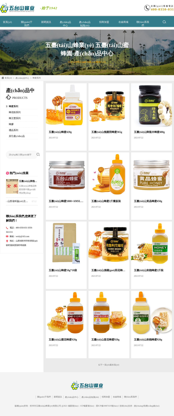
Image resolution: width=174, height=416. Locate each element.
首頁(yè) (7, 22)
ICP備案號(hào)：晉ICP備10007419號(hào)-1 (99, 406)
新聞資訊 (46, 22)
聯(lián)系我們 (142, 23)
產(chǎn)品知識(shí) (84, 23)
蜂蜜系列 (37, 78)
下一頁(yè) (105, 365)
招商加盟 (104, 22)
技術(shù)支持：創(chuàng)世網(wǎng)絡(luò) (139, 406)
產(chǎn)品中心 (65, 23)
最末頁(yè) (114, 365)
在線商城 (123, 22)
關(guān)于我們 (26, 23)
